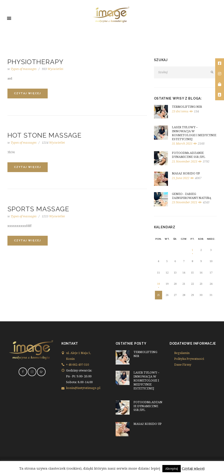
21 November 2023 (184, 161)
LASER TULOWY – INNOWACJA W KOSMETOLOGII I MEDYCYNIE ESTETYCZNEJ (194, 133)
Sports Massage (38, 209)
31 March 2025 (182, 143)
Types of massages (24, 69)
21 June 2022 (180, 178)
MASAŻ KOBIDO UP (186, 173)
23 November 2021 (184, 202)
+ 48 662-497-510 (77, 364)
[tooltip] (219, 63)
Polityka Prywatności (189, 359)
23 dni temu (180, 111)
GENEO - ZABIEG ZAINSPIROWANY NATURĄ (191, 196)
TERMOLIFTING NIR (187, 106)
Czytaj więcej (193, 468)
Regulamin (182, 353)
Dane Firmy (182, 364)
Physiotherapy (35, 62)
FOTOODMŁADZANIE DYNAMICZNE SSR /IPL (188, 155)
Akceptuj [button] (171, 468)
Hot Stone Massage (44, 135)
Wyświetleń (53, 69)
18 (158, 283)
